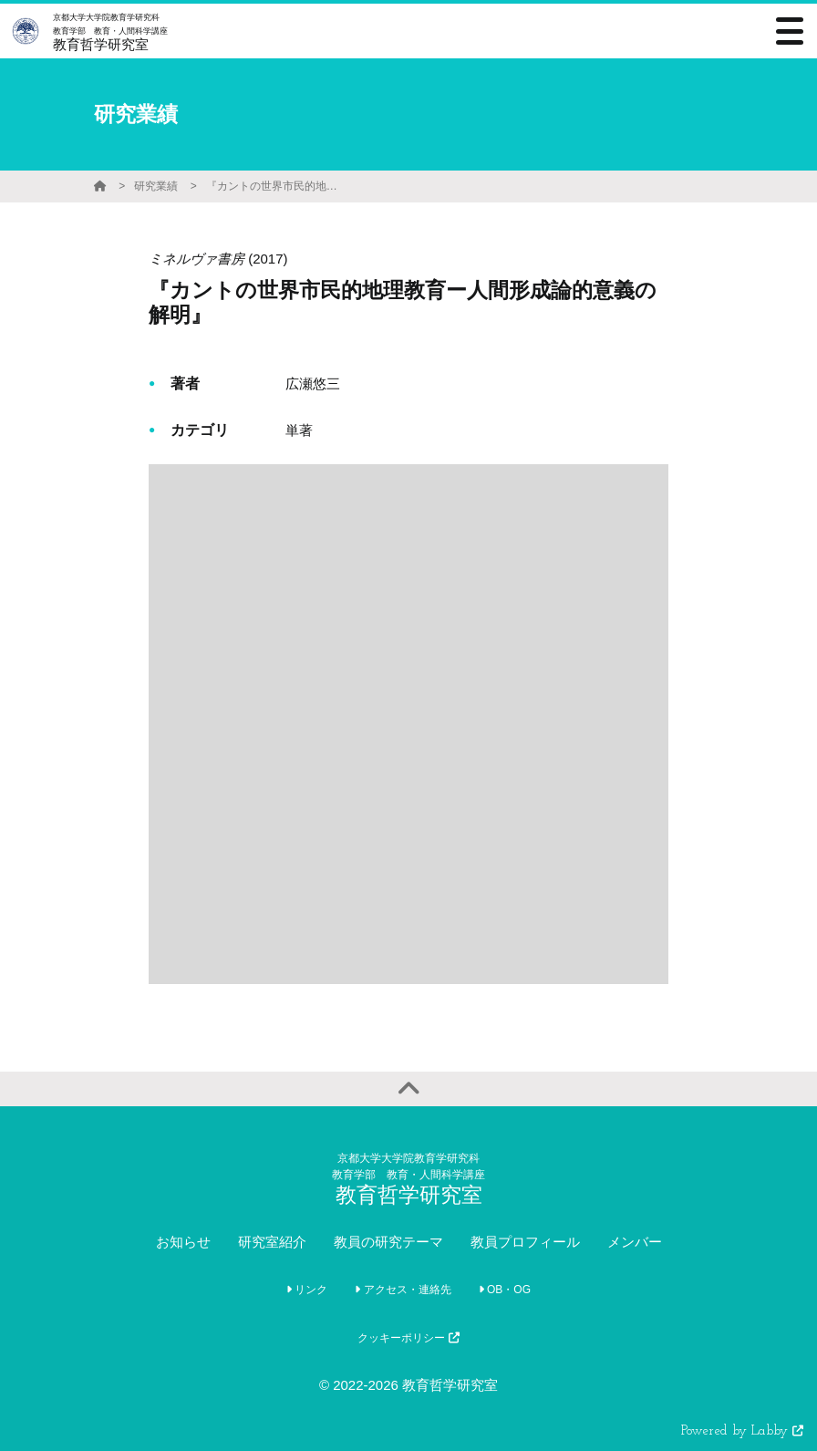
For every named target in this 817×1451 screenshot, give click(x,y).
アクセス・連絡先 (402, 1289)
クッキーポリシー (408, 1338)
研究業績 (156, 186)
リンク (306, 1289)
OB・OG (505, 1289)
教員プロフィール (525, 1241)
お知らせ (183, 1241)
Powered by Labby (742, 1431)
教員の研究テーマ (388, 1241)
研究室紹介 (272, 1241)
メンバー (634, 1241)
